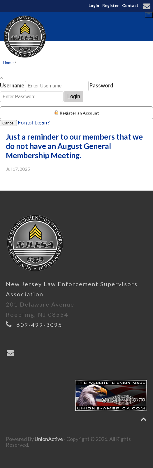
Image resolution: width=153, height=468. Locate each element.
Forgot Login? (34, 122)
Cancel (8, 123)
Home (8, 62)
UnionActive (49, 439)
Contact (130, 5)
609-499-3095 (39, 324)
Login (94, 5)
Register (110, 5)
